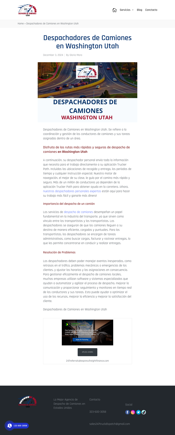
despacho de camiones (78, 212)
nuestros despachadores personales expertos (72, 191)
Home (21, 23)
